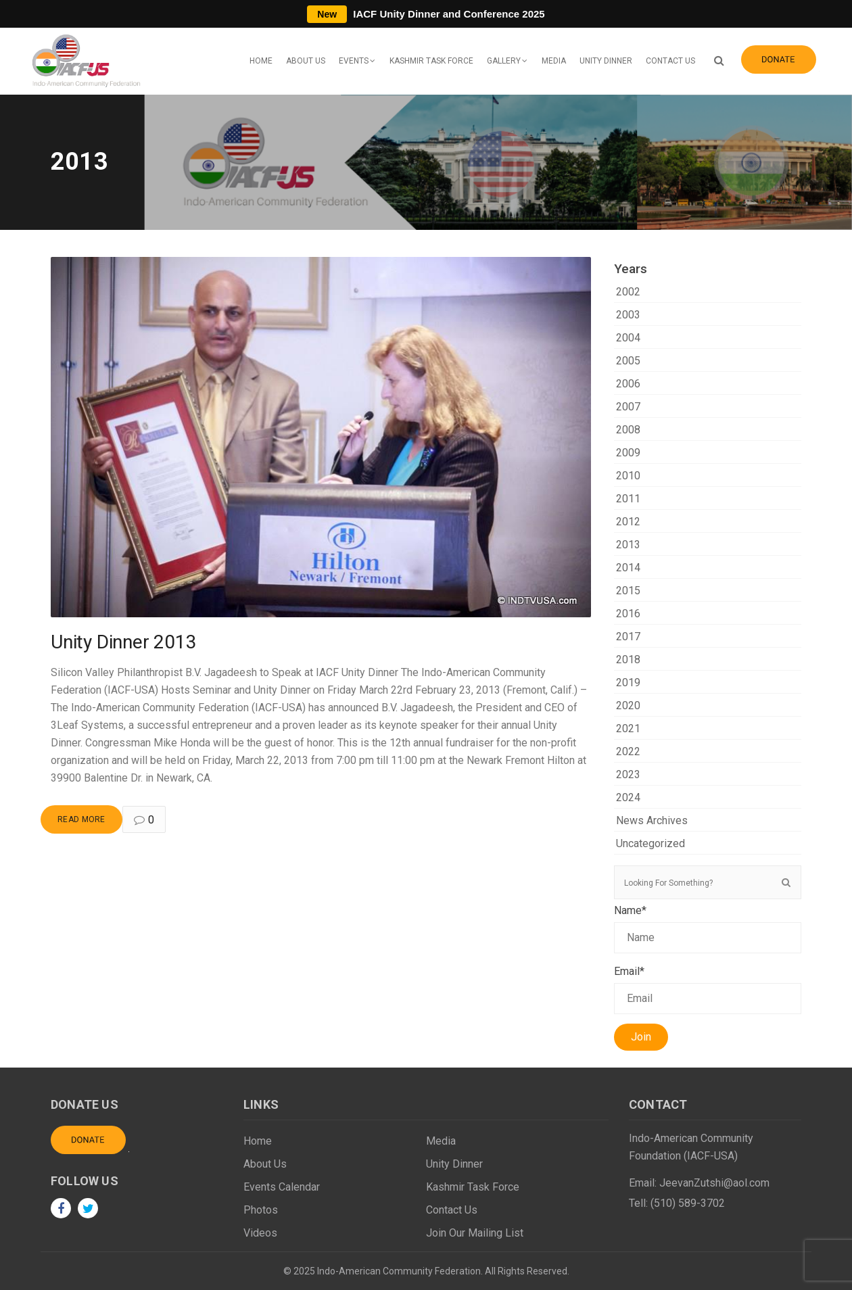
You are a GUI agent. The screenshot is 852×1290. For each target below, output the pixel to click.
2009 (628, 452)
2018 (628, 659)
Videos (260, 1232)
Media (554, 61)
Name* (708, 928)
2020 (628, 705)
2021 (628, 728)
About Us (305, 61)
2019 (628, 682)
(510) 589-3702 (687, 1203)
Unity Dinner (605, 61)
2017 (628, 636)
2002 (628, 291)
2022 (628, 751)
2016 (628, 613)
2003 (628, 314)
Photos (260, 1209)
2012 (628, 521)
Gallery (504, 61)
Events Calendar (281, 1186)
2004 (628, 337)
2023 (628, 774)
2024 (628, 797)
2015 (628, 590)
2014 (628, 567)
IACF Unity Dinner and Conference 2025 (425, 14)
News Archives (652, 820)
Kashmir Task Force (431, 61)
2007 (628, 406)
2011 (628, 498)
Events (354, 61)
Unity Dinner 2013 (124, 642)
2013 (628, 544)
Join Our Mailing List (474, 1232)
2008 (628, 429)
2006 (628, 383)
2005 (628, 360)
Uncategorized (650, 843)
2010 (628, 475)
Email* (708, 989)
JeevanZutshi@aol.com (714, 1182)
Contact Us (670, 61)
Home (261, 61)
